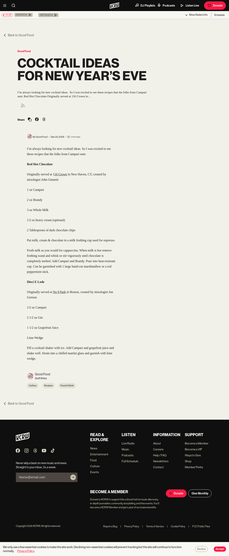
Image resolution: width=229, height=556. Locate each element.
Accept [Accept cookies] (220, 549)
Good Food (24, 51)
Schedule (219, 14)
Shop (188, 461)
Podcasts (166, 5)
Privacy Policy (129, 526)
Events (94, 472)
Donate (214, 6)
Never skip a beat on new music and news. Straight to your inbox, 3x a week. (41, 465)
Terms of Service (153, 526)
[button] (23, 15)
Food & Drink (67, 385)
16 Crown (60, 174)
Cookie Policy (176, 526)
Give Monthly (200, 493)
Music (125, 449)
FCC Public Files (199, 526)
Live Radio (128, 443)
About (157, 443)
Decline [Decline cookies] (201, 549)
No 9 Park (59, 292)
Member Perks (194, 467)
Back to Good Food (18, 35)
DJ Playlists (145, 5)
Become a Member (196, 443)
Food (93, 460)
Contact (158, 467)
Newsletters (160, 461)
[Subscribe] (73, 477)
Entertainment (99, 454)
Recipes (48, 385)
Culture (33, 385)
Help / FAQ (160, 455)
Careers (158, 449)
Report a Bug (110, 526)
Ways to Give (193, 455)
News (93, 448)
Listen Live (189, 6)
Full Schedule (130, 461)
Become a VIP (193, 449)
